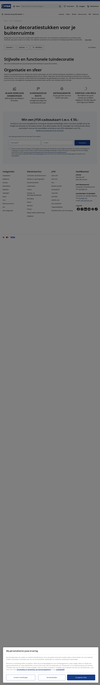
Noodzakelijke (52, 677)
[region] (50, 665)
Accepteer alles (81, 677)
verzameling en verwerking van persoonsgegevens (34, 670)
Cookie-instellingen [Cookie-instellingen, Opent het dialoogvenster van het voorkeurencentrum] (21, 677)
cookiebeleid (60, 670)
